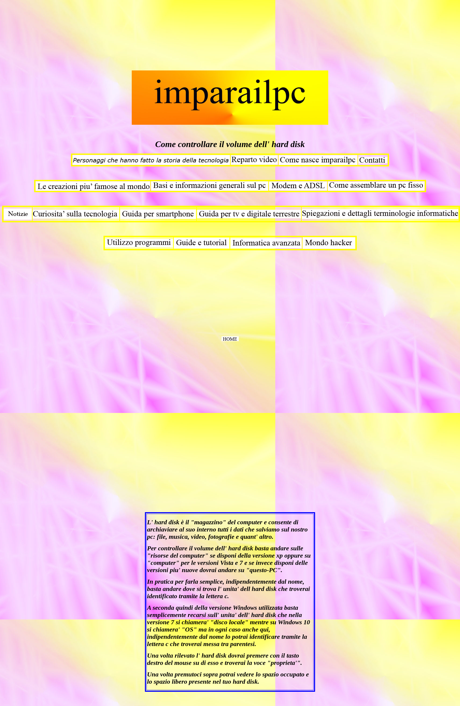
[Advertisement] (42, 35)
